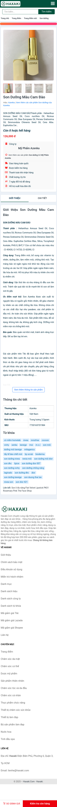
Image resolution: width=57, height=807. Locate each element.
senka (14, 445)
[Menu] (53, 3)
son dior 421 (22, 482)
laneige (23, 445)
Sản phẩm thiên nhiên (12, 680)
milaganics (29, 449)
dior (33, 472)
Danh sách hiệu (9, 591)
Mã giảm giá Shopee (12, 627)
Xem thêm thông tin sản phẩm (28, 389)
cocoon (45, 440)
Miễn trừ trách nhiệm (12, 576)
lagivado (8, 472)
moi (31, 445)
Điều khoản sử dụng (11, 569)
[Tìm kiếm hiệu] (20, 11)
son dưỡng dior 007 (31, 463)
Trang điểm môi (30, 18)
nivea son (8, 482)
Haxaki (39, 781)
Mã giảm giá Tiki (10, 613)
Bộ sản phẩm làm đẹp (12, 724)
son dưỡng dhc (22, 472)
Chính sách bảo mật (11, 562)
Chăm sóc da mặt (10, 659)
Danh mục (6, 584)
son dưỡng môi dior (43, 459)
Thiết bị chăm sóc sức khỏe (15, 710)
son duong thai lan (33, 477)
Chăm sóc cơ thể (10, 666)
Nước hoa (6, 731)
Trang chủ (5, 18)
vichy (6, 445)
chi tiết (42, 198)
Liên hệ (5, 635)
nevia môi (26, 459)
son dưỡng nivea (12, 459)
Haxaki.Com (29, 781)
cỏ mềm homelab (12, 440)
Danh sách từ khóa (11, 605)
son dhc (8, 463)
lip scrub (29, 454)
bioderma (40, 454)
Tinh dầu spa (8, 739)
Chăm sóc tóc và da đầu (14, 688)
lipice (16, 463)
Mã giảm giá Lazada (11, 620)
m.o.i (38, 445)
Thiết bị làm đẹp (9, 717)
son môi (47, 445)
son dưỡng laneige (13, 477)
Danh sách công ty (11, 598)
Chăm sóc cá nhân (11, 695)
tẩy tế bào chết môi (13, 454)
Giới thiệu (14, 198)
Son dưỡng (44, 18)
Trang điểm (16, 18)
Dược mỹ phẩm (9, 673)
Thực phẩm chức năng (13, 702)
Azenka (11, 102)
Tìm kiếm (46, 11)
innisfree (35, 440)
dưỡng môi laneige (13, 449)
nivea (25, 440)
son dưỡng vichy (12, 468)
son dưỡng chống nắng (33, 468)
